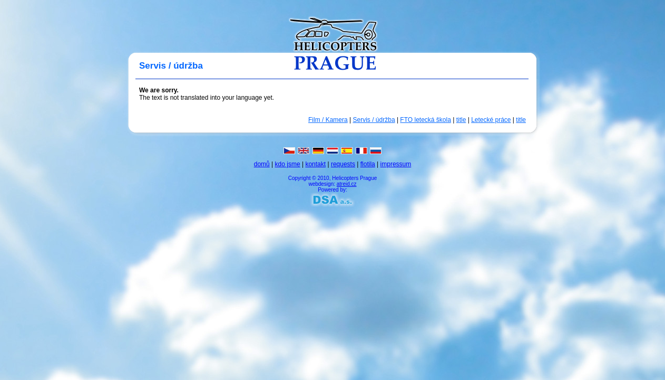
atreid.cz (347, 184)
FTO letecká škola (425, 120)
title (461, 120)
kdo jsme (287, 164)
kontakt (315, 164)
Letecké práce (491, 120)
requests (343, 164)
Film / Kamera (328, 120)
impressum (396, 164)
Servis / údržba (374, 120)
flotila (367, 164)
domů (262, 164)
